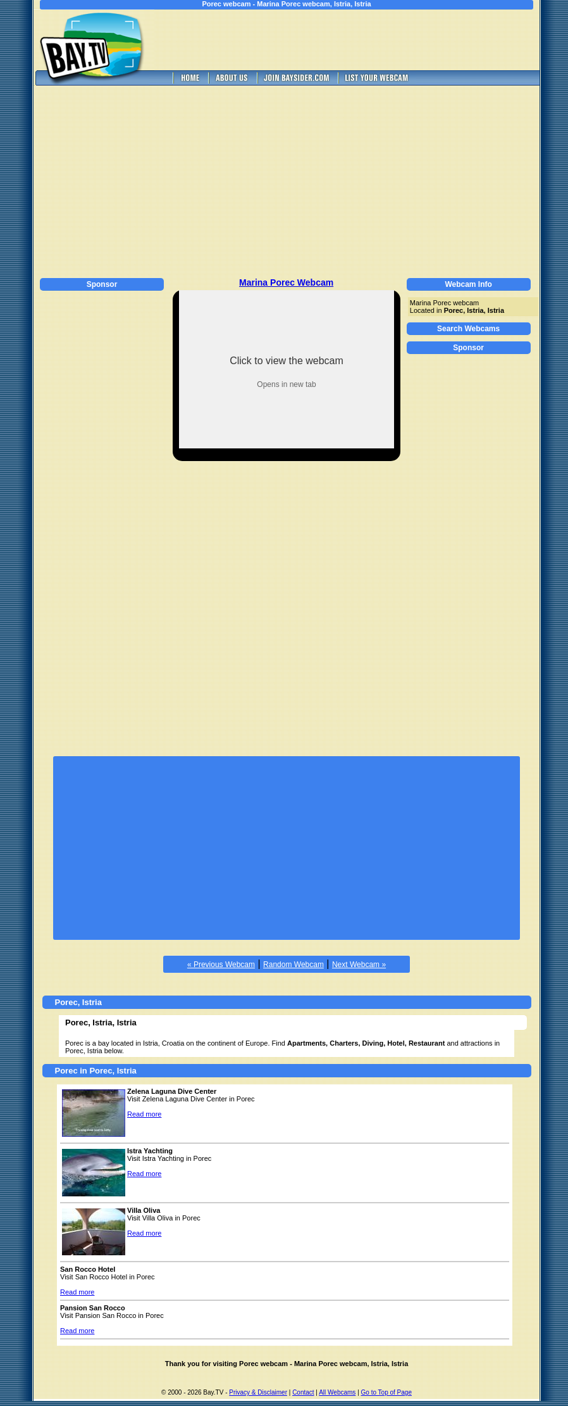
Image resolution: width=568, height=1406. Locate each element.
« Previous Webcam (221, 964)
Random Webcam (293, 964)
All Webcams (337, 1392)
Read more (144, 1114)
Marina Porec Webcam (286, 282)
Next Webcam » (359, 964)
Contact (303, 1392)
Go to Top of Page (386, 1392)
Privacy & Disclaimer (258, 1392)
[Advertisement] (356, 40)
